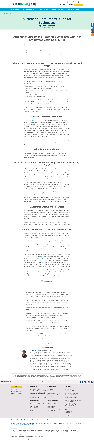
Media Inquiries (68, 413)
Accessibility (27, 419)
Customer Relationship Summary (21, 424)
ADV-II (32, 424)
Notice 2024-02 (57, 71)
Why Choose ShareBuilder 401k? (37, 403)
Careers (31, 410)
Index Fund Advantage (35, 408)
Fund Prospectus (51, 410)
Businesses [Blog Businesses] (67, 412)
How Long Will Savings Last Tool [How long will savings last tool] (72, 403)
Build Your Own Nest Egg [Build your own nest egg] (70, 404)
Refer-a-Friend (72, 1)
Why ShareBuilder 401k (29, 9)
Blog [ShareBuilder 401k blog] (66, 409)
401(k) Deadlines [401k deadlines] (69, 392)
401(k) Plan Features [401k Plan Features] (52, 403)
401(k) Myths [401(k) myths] (68, 389)
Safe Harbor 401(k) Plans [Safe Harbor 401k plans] (53, 392)
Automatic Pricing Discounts (53, 393)
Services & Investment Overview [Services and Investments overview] (54, 402)
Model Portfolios (51, 406)
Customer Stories (34, 404)
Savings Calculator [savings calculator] (69, 401)
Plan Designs (50, 389)
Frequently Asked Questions (71, 405)
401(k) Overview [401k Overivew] (33, 386)
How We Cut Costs (34, 406)
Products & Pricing (44, 9)
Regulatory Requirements (71, 397)
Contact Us (20, 419)
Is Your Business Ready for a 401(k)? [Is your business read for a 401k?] (38, 392)
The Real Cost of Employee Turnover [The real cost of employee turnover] (38, 397)
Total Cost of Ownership (52, 394)
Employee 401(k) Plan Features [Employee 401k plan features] (72, 394)
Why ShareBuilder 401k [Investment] (35, 400)
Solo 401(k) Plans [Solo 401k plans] (51, 390)
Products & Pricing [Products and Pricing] (51, 386)
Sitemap (13, 419)
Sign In (81, 1)
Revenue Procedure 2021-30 (40, 258)
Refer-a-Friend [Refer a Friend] (33, 411)
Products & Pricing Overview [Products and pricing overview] (53, 387)
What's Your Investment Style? (54, 408)
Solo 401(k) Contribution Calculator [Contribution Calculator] (73, 400)
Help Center (68, 386)
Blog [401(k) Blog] (77, 9)
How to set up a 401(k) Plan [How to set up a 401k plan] (36, 396)
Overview (67, 387)
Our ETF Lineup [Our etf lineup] (51, 407)
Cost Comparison (69, 398)
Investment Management (53, 404)
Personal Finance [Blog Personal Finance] (69, 411)
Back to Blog (8, 13)
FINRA (12, 428)
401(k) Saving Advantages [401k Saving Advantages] (35, 389)
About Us (32, 402)
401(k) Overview (16, 9)
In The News (68, 415)
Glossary (67, 407)
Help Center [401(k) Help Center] (71, 9)
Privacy (34, 419)
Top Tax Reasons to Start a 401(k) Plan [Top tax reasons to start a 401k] (38, 390)
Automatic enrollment (30, 120)
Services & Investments (59, 9)
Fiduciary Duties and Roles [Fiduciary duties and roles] (71, 396)
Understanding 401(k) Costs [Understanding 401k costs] (71, 390)
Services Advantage (34, 407)
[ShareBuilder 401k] (24, 3)
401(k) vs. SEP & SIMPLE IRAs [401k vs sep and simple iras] (71, 393)
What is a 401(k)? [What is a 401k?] (34, 387)
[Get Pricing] (78, 5)
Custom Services (51, 396)
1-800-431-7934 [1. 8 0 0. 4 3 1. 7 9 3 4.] (66, 4)
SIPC (15, 428)
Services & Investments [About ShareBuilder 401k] (52, 400)
